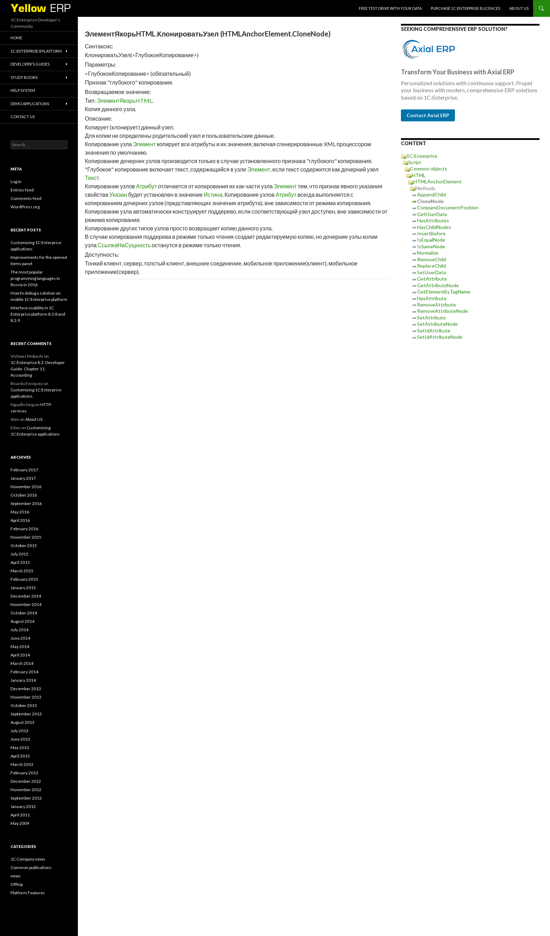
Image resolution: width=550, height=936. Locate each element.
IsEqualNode (431, 240)
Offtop (17, 884)
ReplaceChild (431, 266)
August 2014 (22, 621)
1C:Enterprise (422, 156)
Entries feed (22, 190)
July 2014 (19, 629)
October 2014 (24, 612)
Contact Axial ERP (428, 115)
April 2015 (20, 562)
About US (519, 8)
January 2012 (23, 806)
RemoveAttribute (436, 305)
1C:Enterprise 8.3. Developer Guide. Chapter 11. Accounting (38, 369)
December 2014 (26, 596)
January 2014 (23, 680)
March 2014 (22, 663)
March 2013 (22, 764)
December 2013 (26, 688)
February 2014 (24, 671)
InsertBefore (431, 233)
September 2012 (26, 798)
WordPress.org (25, 206)
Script (414, 162)
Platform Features (28, 892)
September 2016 (26, 503)
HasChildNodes (434, 227)
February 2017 (24, 469)
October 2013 (24, 705)
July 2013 (19, 730)
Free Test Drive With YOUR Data (390, 8)
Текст (92, 177)
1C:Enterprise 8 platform (36, 51)
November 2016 (26, 486)
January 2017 (23, 478)
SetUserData (431, 272)
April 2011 (20, 814)
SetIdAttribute (433, 331)
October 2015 (24, 545)
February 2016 (24, 528)
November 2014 (26, 604)
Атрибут (146, 186)
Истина (213, 194)
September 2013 (26, 713)
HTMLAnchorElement (438, 181)
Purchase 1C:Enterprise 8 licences (465, 8)
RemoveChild (431, 259)
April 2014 (20, 655)
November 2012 (26, 789)
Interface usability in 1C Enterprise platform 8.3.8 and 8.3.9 (38, 314)
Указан (118, 194)
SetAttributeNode (437, 324)
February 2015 (24, 579)
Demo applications (30, 103)
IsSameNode (431, 246)
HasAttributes (433, 220)
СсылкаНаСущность (124, 245)
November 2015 (26, 537)
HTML (418, 175)
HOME (16, 37)
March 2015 (22, 570)
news (16, 875)
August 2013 (22, 722)
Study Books (24, 77)
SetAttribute (431, 318)
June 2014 (20, 638)
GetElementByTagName (443, 292)
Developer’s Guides (30, 64)
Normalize (427, 253)
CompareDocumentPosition (447, 207)
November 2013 (26, 697)
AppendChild (431, 194)
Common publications (31, 867)
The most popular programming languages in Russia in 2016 (35, 278)
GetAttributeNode (438, 285)
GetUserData (432, 214)
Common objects (428, 168)
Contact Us (23, 116)
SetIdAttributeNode (439, 337)
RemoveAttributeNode (442, 311)
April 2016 (20, 520)
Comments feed (26, 198)
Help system (23, 90)
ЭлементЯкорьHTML (124, 100)
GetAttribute (432, 279)
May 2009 (20, 823)
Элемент (144, 144)
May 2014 (20, 646)
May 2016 (20, 511)
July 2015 (19, 554)
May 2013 (20, 747)
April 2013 (20, 756)
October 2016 (24, 495)
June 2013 (20, 739)
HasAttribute (432, 298)
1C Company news (28, 859)
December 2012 (26, 781)
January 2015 (23, 587)
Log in (16, 181)
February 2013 (24, 772)
